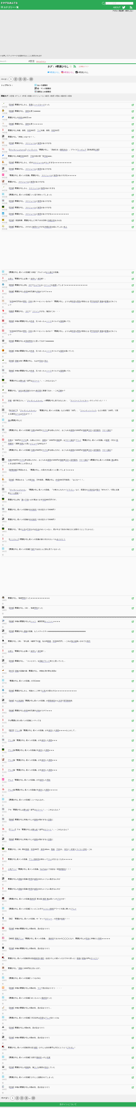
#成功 (47, 96)
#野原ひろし (53, 72)
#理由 (57, 96)
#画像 (29, 96)
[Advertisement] (51, 33)
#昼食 (69, 96)
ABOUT (116, 7)
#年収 (24, 96)
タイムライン (41, 61)
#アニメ (18, 96)
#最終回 (63, 96)
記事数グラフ (84, 67)
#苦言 (31, 61)
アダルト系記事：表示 (122, 11)
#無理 (52, 96)
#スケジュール (38, 96)
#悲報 (12, 96)
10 (31, 79)
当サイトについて (68, 1104)
